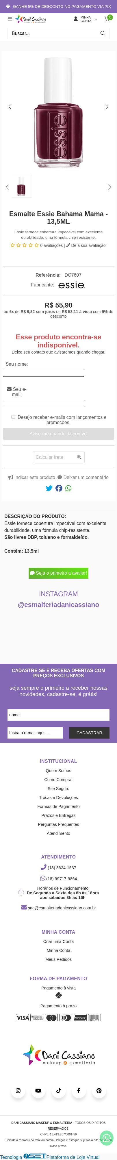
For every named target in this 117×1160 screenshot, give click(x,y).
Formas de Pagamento (58, 806)
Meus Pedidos (58, 959)
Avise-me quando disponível (58, 433)
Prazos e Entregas (58, 815)
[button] (10, 106)
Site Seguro (58, 788)
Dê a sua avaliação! (86, 245)
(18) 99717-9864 (58, 878)
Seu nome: (16, 364)
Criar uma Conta (58, 941)
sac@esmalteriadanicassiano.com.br (58, 908)
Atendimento (58, 833)
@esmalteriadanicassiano (58, 604)
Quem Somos (58, 770)
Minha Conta (58, 950)
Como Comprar (58, 779)
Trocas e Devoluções (58, 797)
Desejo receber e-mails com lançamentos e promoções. (62, 420)
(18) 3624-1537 (58, 867)
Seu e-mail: (17, 392)
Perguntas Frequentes (58, 824)
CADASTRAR (89, 732)
